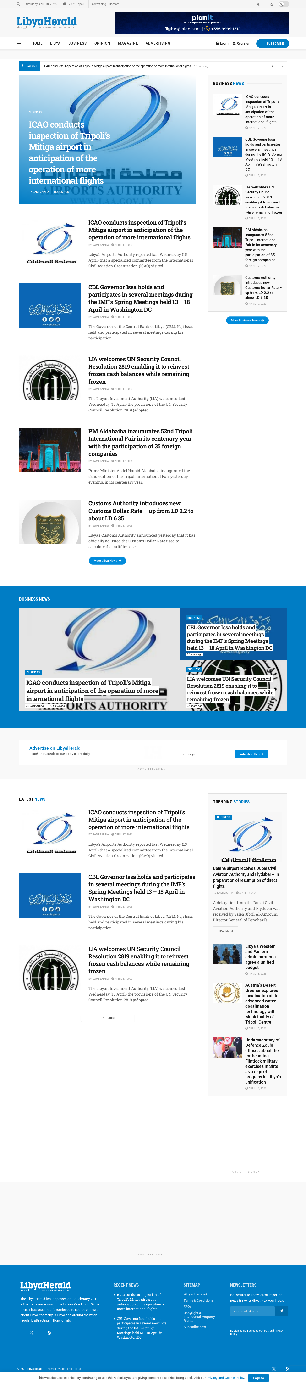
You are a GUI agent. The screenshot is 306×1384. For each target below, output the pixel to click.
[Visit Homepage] (47, 23)
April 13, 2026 (255, 973)
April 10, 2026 (255, 1028)
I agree (258, 1378)
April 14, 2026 (246, 893)
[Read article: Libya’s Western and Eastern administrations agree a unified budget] (227, 954)
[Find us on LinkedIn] (281, 1369)
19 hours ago (57, 706)
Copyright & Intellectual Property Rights (199, 1316)
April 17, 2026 (121, 245)
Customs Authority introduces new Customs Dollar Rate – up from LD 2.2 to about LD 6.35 (140, 510)
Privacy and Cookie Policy (225, 1378)
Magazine (128, 43)
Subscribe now (195, 1327)
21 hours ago (194, 654)
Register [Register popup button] (241, 43)
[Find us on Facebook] (22, 1329)
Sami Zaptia (41, 192)
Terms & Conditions (198, 1300)
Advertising (99, 4)
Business (77, 43)
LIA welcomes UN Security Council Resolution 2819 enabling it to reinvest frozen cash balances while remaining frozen (138, 370)
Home (37, 43)
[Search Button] (18, 4)
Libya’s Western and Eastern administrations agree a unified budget (260, 957)
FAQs (187, 1307)
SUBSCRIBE (273, 43)
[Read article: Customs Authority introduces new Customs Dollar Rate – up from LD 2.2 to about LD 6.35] (50, 522)
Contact (114, 4)
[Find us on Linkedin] (40, 1329)
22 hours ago (194, 706)
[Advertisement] (247, 1138)
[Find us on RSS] (49, 1329)
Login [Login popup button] (222, 43)
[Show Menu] (19, 43)
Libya (55, 43)
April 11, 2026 (255, 1088)
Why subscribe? (195, 1294)
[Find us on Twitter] (31, 1329)
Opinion (102, 43)
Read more (228, 929)
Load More (107, 1018)
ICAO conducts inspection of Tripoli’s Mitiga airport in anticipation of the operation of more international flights (117, 66)
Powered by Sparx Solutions (63, 1369)
